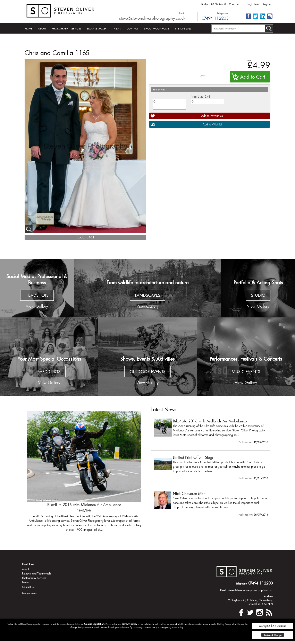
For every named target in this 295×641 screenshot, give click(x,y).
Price (249, 60)
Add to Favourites (212, 116)
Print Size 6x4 (200, 96)
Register (267, 4)
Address (268, 596)
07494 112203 (215, 18)
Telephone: (223, 13)
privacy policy (129, 623)
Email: (182, 13)
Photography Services (66, 28)
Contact (132, 28)
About (42, 28)
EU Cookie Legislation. (93, 623)
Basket (204, 4)
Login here (253, 4)
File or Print (159, 89)
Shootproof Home (156, 28)
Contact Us (28, 586)
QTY (203, 76)
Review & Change (272, 634)
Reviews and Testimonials (36, 573)
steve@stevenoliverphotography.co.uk (152, 18)
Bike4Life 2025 (183, 28)
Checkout (234, 4)
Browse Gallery (97, 28)
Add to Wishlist (212, 124)
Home (28, 28)
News (117, 28)
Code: (81, 237)
